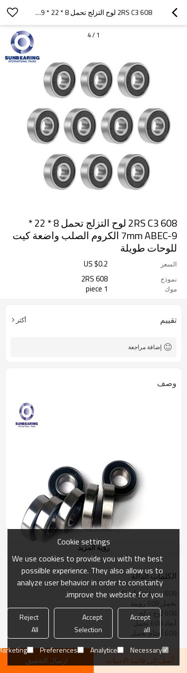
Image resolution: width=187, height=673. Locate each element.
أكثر (21, 320)
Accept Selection (88, 623)
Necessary (149, 650)
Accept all (140, 623)
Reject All (28, 623)
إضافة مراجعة (145, 347)
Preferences (62, 650)
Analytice (107, 650)
